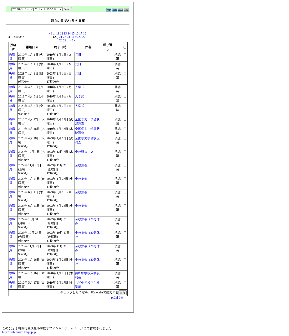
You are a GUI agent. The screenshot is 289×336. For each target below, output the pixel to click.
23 (68, 37)
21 (60, 37)
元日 (78, 54)
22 (64, 37)
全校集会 (81, 165)
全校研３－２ (84, 151)
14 (69, 33)
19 (51, 37)
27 (83, 37)
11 (57, 33)
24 (72, 37)
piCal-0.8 (117, 297)
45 (71, 40)
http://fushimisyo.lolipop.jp (19, 332)
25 (76, 37)
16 (77, 33)
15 (73, 33)
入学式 (79, 87)
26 (79, 37)
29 (64, 40)
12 (61, 33)
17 (80, 33)
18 (84, 33)
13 (65, 33)
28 (60, 40)
